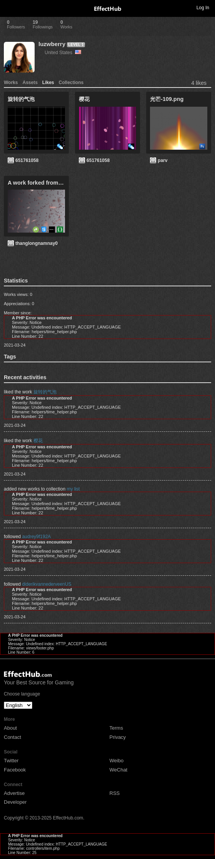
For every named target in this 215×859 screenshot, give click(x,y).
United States (63, 52)
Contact (12, 737)
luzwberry (51, 44)
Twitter (11, 760)
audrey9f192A (36, 536)
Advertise (14, 793)
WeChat (119, 770)
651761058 (26, 160)
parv (162, 160)
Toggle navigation (9, 7)
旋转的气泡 (45, 392)
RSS (115, 793)
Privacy (118, 737)
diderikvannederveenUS (46, 584)
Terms (116, 728)
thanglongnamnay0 (36, 243)
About (10, 728)
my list (73, 489)
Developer (15, 802)
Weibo (117, 760)
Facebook (15, 770)
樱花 (38, 440)
